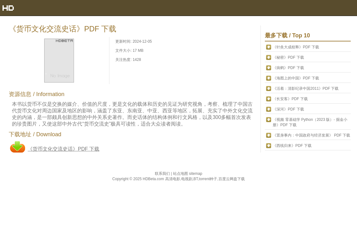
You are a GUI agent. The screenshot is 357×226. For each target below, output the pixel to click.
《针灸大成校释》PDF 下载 (296, 47)
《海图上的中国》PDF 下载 (296, 78)
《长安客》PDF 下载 (290, 99)
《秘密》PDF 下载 (288, 57)
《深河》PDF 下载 (288, 109)
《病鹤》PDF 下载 (288, 68)
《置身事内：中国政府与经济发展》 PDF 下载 (311, 135)
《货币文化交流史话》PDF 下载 (63, 149)
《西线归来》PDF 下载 (292, 145)
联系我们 (163, 173)
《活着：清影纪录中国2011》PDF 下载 (306, 88)
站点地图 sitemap (187, 173)
